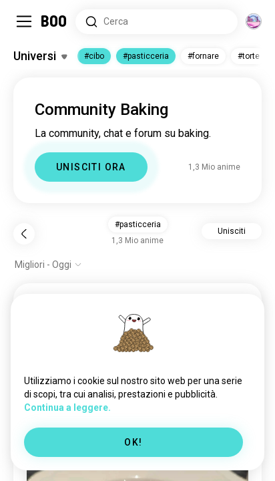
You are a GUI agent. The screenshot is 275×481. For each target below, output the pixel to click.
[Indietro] (24, 234)
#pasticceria (146, 56)
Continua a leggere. (67, 407)
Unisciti (232, 231)
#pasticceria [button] (138, 224)
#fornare (203, 56)
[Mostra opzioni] (48, 265)
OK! (133, 442)
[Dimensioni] (254, 21)
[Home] (54, 21)
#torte (249, 56)
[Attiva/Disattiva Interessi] (40, 56)
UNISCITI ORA (91, 167)
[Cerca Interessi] (156, 21)
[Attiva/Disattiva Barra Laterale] (24, 21)
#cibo (94, 56)
